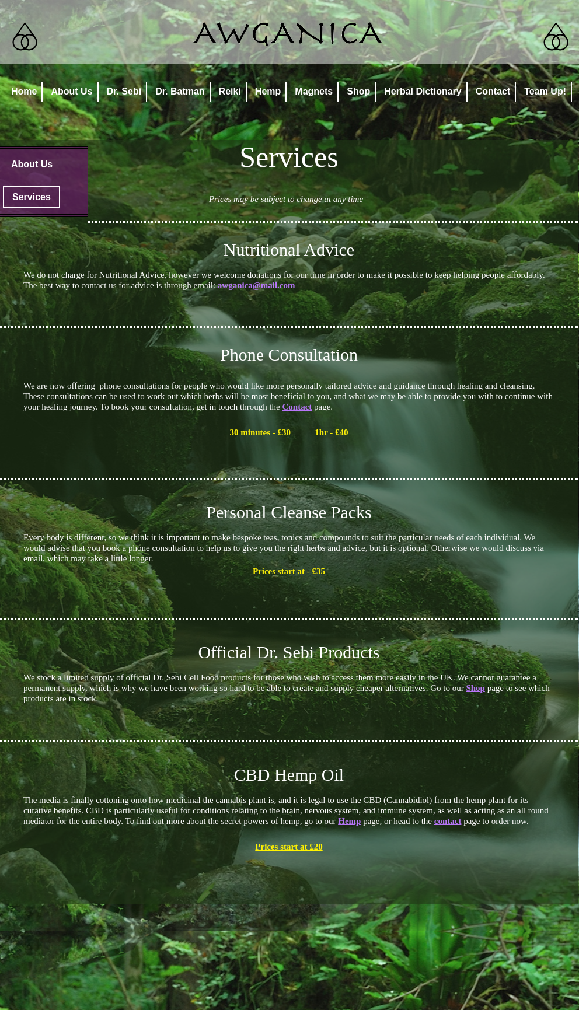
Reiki (230, 91)
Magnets (314, 91)
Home (24, 91)
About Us (71, 91)
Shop (358, 91)
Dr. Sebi (124, 91)
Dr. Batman (179, 91)
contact (448, 821)
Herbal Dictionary (422, 91)
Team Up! (545, 91)
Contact (493, 91)
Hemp (268, 91)
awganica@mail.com (256, 285)
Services (31, 197)
